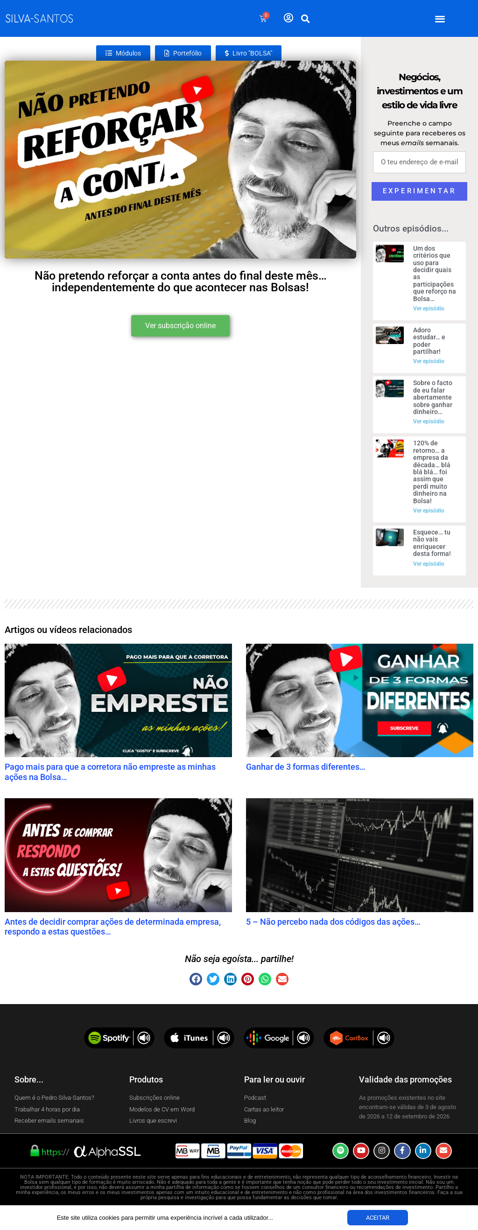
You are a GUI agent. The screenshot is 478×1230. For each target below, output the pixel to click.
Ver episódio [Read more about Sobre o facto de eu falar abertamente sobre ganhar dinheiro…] (428, 421)
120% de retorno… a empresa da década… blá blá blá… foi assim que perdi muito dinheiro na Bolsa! (431, 471)
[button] (440, 18)
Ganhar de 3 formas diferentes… (306, 767)
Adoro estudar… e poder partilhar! (429, 340)
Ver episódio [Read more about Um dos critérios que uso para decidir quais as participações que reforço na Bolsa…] (428, 308)
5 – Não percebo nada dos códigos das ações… (333, 922)
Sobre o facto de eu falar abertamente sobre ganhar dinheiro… (432, 397)
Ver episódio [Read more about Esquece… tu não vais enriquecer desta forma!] (428, 564)
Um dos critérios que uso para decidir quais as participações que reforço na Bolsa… (434, 273)
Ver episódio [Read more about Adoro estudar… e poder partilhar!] (428, 361)
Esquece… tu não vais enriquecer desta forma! (432, 542)
